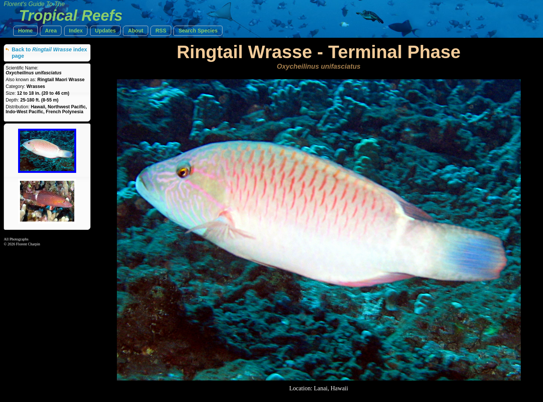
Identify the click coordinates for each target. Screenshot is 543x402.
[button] (25, 31)
